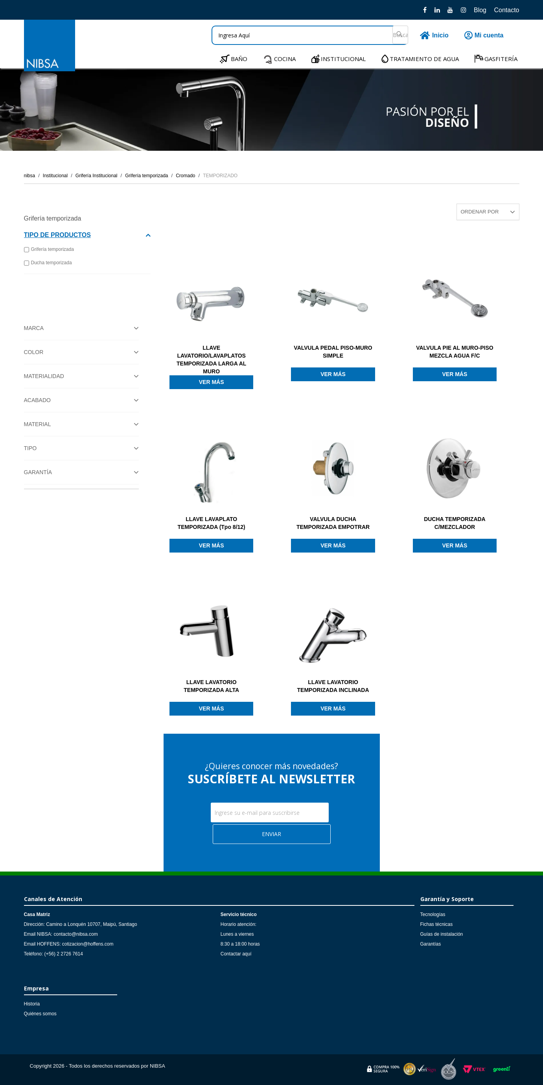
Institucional (55, 175)
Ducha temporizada (48, 263)
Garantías (430, 944)
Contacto (506, 10)
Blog (480, 10)
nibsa (29, 175)
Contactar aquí (236, 954)
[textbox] (310, 35)
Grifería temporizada (146, 175)
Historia (32, 1004)
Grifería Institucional (96, 175)
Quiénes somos (40, 1013)
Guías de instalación (441, 934)
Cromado (185, 175)
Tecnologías (432, 914)
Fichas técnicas (436, 924)
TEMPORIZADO (220, 175)
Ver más (211, 382)
